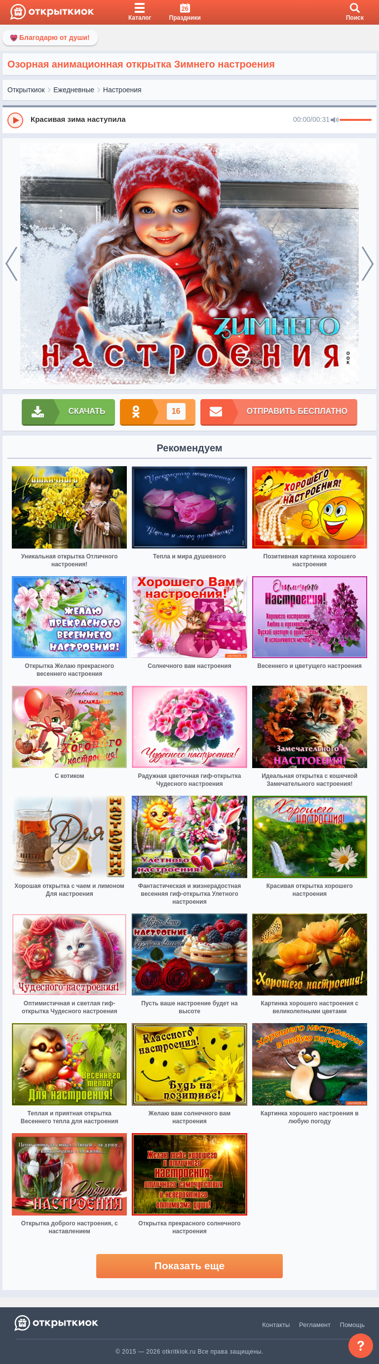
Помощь (352, 1324)
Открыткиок (26, 90)
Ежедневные (73, 90)
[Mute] (335, 120)
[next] (367, 264)
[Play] (15, 120)
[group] (189, 120)
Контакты (276, 1324)
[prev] (11, 264)
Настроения (122, 90)
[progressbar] (356, 120)
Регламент (315, 1324)
